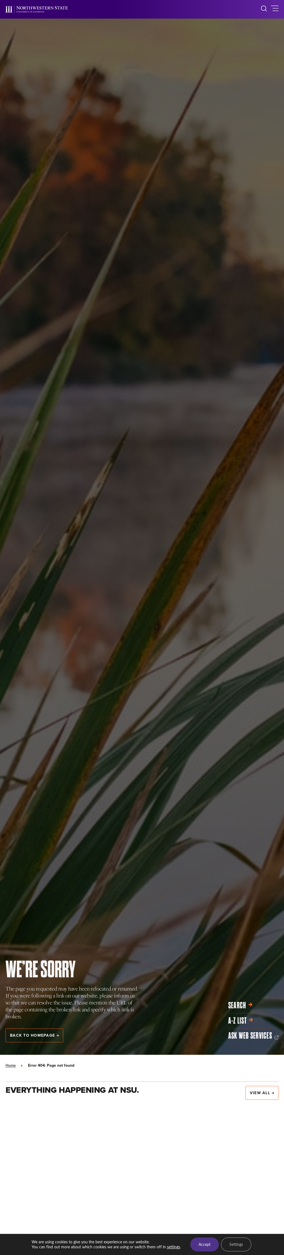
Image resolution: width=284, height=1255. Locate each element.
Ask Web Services (253, 1036)
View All (262, 1093)
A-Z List (240, 1020)
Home (11, 1065)
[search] (264, 9)
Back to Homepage (34, 1035)
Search (240, 1005)
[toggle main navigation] (274, 9)
